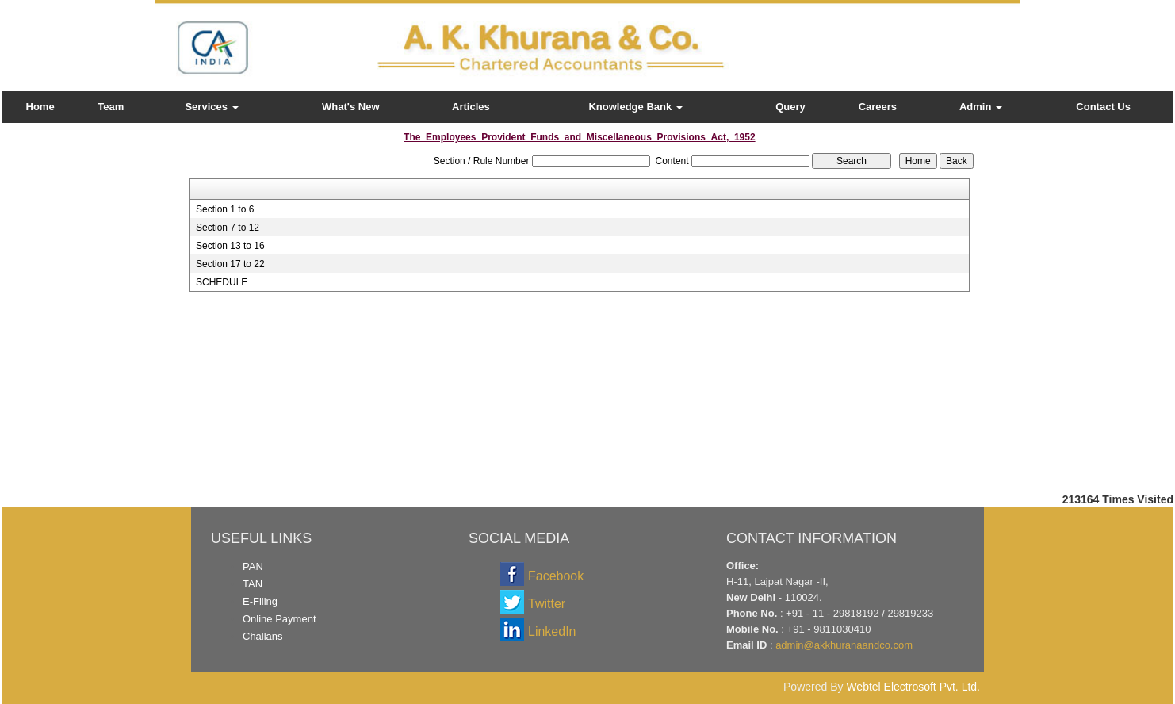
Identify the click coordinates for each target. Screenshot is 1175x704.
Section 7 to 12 (227, 227)
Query (790, 107)
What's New (350, 107)
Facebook (556, 576)
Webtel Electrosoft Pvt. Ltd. (913, 686)
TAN (252, 584)
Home (40, 107)
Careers (878, 107)
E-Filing (260, 601)
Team (111, 107)
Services (211, 107)
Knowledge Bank (635, 107)
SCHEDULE (221, 282)
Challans (263, 636)
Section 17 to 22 (230, 264)
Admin (980, 107)
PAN (253, 566)
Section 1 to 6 (225, 209)
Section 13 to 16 (230, 245)
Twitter (546, 603)
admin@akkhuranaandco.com (844, 645)
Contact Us (1103, 107)
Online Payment (279, 619)
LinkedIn (552, 631)
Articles (471, 107)
